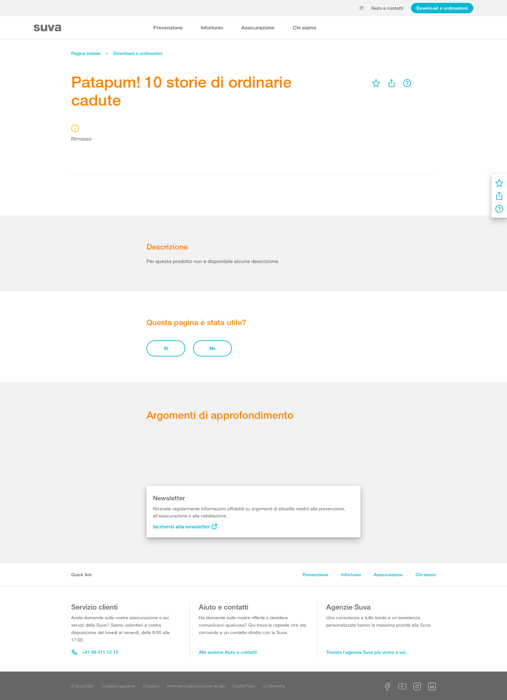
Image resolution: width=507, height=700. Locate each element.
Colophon (151, 685)
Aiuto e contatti (387, 8)
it (361, 8)
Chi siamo (304, 28)
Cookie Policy (244, 685)
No (213, 348)
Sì (166, 348)
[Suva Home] (48, 28)
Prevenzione (168, 28)
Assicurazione (258, 28)
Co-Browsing (274, 685)
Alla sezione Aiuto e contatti (228, 652)
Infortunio (212, 28)
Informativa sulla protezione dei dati (196, 685)
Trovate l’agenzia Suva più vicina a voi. (366, 652)
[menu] (376, 83)
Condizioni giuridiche (118, 685)
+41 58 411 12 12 (95, 652)
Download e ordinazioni (442, 8)
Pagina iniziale (86, 53)
